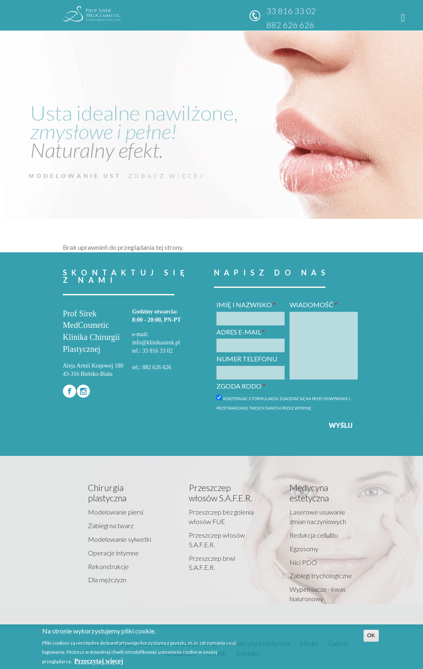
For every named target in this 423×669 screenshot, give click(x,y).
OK (371, 635)
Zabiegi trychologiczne (321, 575)
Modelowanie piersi (115, 512)
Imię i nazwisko (246, 304)
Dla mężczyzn (107, 580)
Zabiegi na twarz (110, 525)
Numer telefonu (246, 359)
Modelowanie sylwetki (119, 539)
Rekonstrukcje (108, 566)
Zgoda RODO (241, 386)
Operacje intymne (113, 553)
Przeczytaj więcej (98, 660)
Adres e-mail (240, 332)
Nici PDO (303, 562)
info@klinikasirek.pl (156, 342)
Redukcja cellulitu (314, 535)
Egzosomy (304, 549)
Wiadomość (313, 304)
